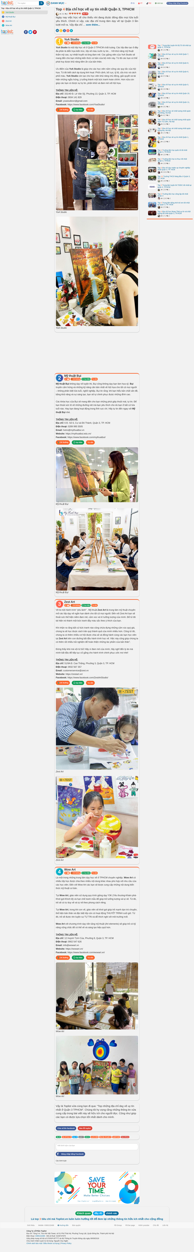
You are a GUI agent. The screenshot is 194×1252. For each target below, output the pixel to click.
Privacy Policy (66, 1243)
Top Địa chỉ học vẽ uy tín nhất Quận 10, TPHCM (174, 94)
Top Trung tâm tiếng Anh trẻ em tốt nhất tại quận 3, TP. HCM (174, 204)
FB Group (118, 1225)
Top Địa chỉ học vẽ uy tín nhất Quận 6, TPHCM (173, 72)
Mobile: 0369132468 (46, 1225)
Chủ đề (156, 1225)
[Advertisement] (97, 352)
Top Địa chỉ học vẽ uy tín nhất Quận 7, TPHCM (173, 55)
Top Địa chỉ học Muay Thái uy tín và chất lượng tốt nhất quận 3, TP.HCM (174, 212)
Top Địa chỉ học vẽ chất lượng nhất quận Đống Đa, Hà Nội (174, 129)
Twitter (30, 32)
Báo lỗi (85, 14)
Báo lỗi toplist (85, 1128)
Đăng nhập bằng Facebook (70, 1154)
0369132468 (40, 1236)
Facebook (26, 32)
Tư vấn (94, 43)
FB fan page (130, 1225)
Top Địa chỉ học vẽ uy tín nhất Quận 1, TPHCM (173, 138)
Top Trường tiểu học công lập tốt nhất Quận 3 (173, 195)
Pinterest (35, 32)
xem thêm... (93, 24)
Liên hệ (165, 1225)
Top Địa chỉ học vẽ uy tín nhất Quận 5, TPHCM (173, 85)
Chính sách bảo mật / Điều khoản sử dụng (42, 1243)
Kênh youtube (144, 1225)
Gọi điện (86, 43)
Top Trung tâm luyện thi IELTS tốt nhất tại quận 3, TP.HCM (174, 46)
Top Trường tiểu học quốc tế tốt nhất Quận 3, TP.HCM (172, 151)
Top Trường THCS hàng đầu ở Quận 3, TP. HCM (174, 177)
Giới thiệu (31, 1225)
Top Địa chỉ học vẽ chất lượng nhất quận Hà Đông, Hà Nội (174, 112)
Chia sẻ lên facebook (66, 1128)
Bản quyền (76, 1225)
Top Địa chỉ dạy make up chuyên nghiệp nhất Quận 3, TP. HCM (174, 169)
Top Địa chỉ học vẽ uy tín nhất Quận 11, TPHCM (174, 103)
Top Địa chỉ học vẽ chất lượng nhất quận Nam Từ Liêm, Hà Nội (174, 120)
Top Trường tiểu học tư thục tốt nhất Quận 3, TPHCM (172, 160)
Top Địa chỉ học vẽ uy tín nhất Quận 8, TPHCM (173, 64)
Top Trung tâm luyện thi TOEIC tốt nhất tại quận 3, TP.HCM (175, 186)
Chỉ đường (75, 43)
